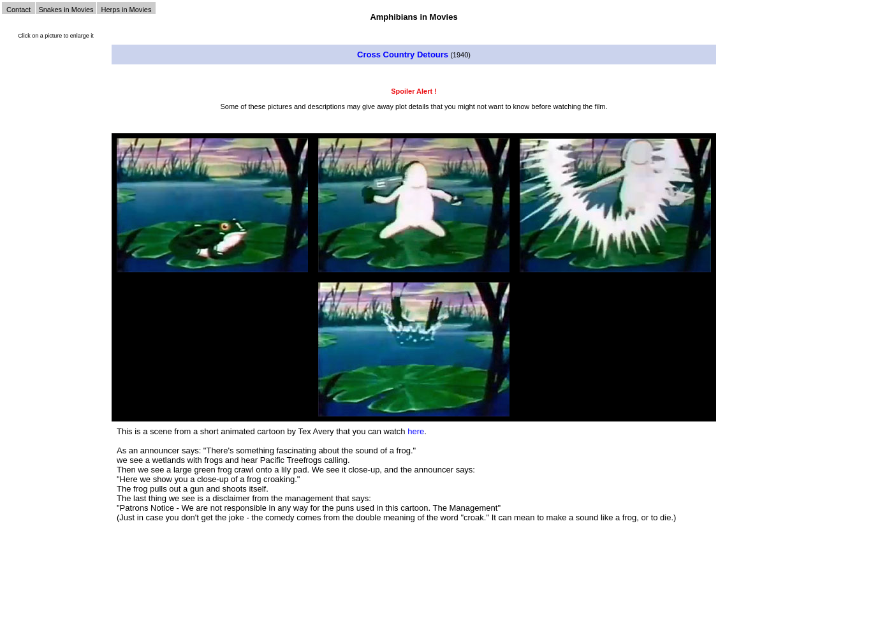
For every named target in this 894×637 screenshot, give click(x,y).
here (415, 431)
